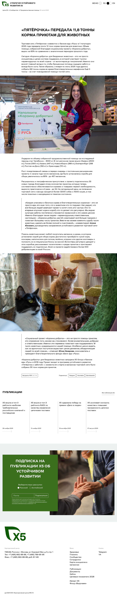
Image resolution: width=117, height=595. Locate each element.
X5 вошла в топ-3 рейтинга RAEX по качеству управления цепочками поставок (40, 406)
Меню (96, 4)
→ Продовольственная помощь (29, 10)
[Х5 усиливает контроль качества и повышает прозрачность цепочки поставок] (99, 431)
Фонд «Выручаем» (78, 583)
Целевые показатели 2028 (82, 577)
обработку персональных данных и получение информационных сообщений (29, 502)
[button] (108, 4)
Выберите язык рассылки (30, 485)
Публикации (75, 569)
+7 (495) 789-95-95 (35, 554)
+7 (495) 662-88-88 (17, 554)
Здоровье (74, 552)
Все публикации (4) (108, 392)
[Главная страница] (15, 534)
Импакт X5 (74, 581)
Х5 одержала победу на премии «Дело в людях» (70, 404)
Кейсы (73, 574)
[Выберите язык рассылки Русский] (23, 488)
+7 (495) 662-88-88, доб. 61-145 (24, 557)
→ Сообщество (13, 10)
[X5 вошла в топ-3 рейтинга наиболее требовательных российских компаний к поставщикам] (14, 431)
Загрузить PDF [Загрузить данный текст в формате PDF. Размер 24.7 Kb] (29, 375)
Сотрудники (75, 560)
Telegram (103, 552)
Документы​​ (75, 571)
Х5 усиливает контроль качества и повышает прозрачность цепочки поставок (98, 406)
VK (100, 554)
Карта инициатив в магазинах (78, 563)
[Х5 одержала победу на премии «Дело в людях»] (71, 431)
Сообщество (75, 557)
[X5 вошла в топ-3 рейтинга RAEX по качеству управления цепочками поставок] (42, 431)
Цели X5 (5, 10)
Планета (74, 554)
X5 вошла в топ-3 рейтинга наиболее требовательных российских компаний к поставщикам (14, 408)
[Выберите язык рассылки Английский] (36, 488)
